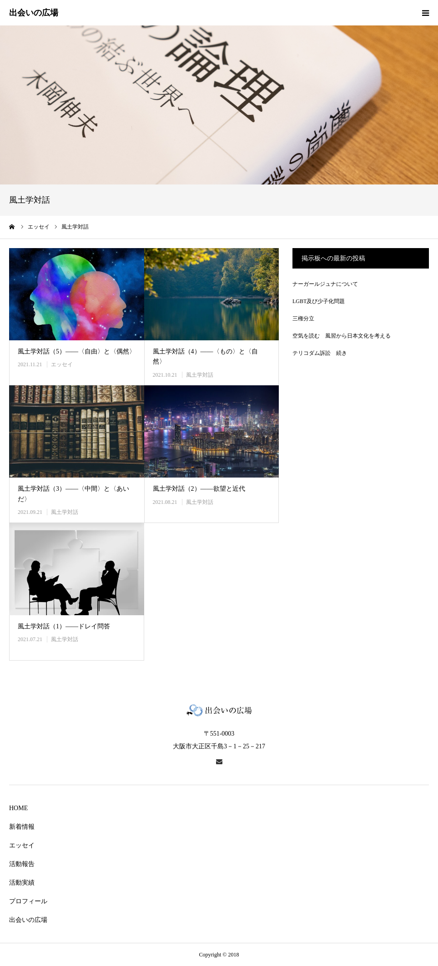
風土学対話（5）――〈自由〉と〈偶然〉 (77, 351)
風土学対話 (199, 375)
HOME (18, 808)
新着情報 (22, 826)
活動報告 (22, 864)
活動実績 (22, 882)
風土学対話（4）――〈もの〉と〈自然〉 (205, 356)
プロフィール (28, 901)
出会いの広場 (28, 919)
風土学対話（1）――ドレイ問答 (64, 626)
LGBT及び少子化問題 (318, 301)
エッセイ (62, 364)
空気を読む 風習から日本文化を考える (341, 336)
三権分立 (303, 318)
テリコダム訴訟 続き (319, 353)
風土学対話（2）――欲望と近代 (199, 488)
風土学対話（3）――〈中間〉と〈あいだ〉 (73, 493)
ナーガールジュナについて (325, 284)
